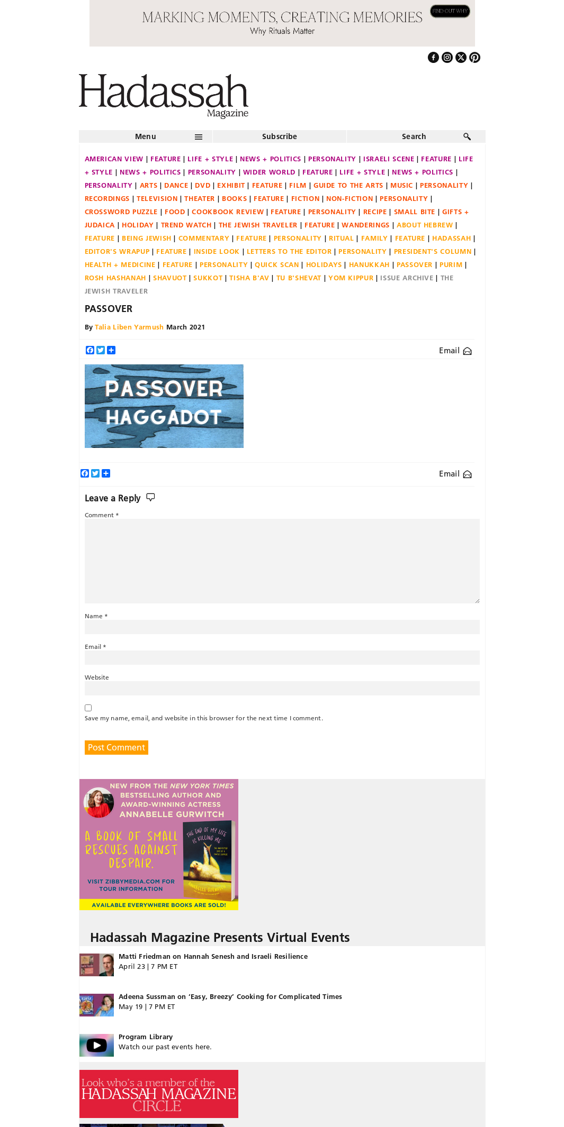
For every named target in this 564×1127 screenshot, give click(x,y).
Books (234, 198)
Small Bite (415, 211)
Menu (145, 136)
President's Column (433, 251)
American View (114, 158)
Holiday (138, 225)
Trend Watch (186, 225)
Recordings (107, 198)
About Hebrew (425, 225)
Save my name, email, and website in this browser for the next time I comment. (204, 718)
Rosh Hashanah (115, 277)
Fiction (305, 198)
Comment (102, 515)
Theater (199, 198)
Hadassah (451, 238)
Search (414, 136)
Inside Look (217, 251)
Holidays (324, 264)
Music (401, 185)
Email (455, 350)
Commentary (204, 238)
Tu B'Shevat (298, 277)
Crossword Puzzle (121, 211)
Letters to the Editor (289, 251)
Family (374, 238)
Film (298, 185)
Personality (332, 158)
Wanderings (366, 225)
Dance (176, 185)
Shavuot (170, 277)
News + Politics (270, 158)
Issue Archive (406, 277)
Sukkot (207, 277)
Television (157, 198)
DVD (202, 185)
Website (97, 677)
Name (97, 616)
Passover (415, 264)
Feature (165, 158)
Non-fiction (349, 198)
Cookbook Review (228, 211)
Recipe (375, 211)
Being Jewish (147, 238)
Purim (451, 264)
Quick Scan (277, 264)
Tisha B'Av (249, 277)
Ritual (341, 238)
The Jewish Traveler (258, 225)
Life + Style (210, 158)
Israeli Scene (388, 158)
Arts (149, 185)
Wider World (269, 172)
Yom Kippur (351, 277)
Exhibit (231, 185)
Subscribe (280, 136)
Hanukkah (369, 264)
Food (175, 211)
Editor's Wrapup (117, 251)
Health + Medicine (120, 264)
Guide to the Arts (348, 185)
